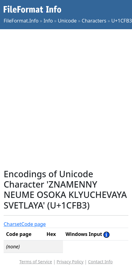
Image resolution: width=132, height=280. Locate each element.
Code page (33, 224)
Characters (94, 20)
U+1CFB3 (121, 20)
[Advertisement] (65, 99)
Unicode (67, 20)
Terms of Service (35, 261)
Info (48, 20)
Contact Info (100, 261)
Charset (12, 224)
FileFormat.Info (21, 20)
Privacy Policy (70, 261)
